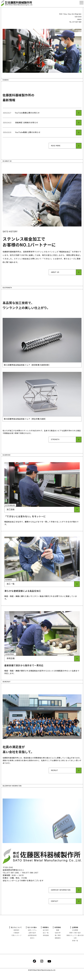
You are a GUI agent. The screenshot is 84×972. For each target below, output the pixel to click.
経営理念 (16, 930)
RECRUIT (54, 780)
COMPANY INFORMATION (60, 900)
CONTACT (54, 911)
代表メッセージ (16, 935)
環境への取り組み (75, 933)
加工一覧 (11, 594)
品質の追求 (32, 933)
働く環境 (58, 935)
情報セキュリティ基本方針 (75, 935)
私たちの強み (32, 927)
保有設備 (11, 668)
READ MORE (55, 156)
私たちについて (16, 927)
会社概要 (75, 930)
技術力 (32, 938)
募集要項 (58, 938)
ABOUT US (55, 282)
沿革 (75, 938)
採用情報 (58, 927)
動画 (57, 930)
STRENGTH (55, 449)
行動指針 (16, 933)
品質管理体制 (32, 935)
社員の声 (58, 933)
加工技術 (11, 519)
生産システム (32, 930)
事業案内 (46, 927)
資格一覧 (75, 941)
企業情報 (75, 927)
